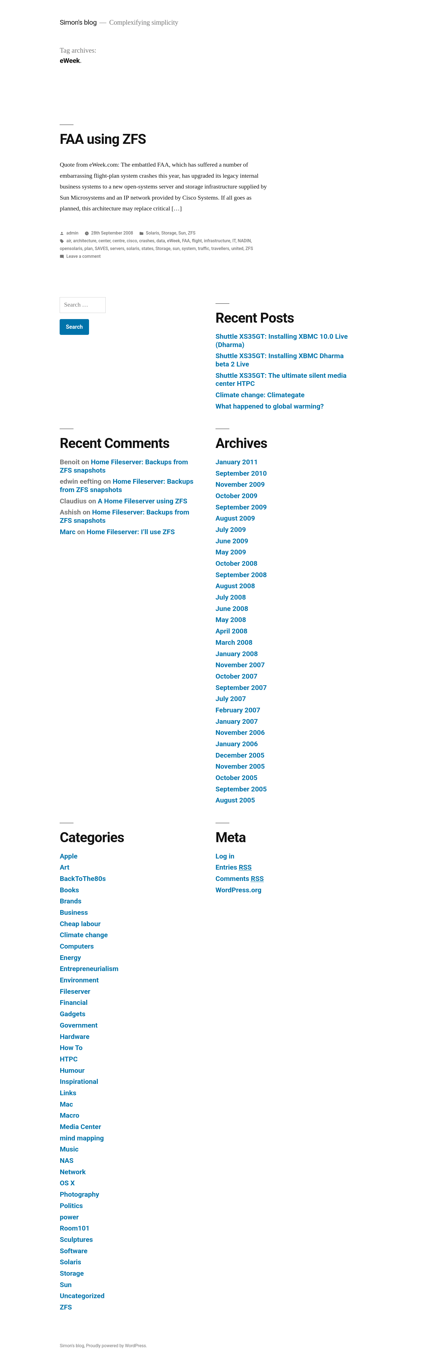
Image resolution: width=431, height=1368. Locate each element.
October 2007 (236, 676)
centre (118, 240)
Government (78, 1025)
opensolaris (71, 248)
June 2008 (232, 609)
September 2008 (241, 575)
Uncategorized (82, 1296)
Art (64, 867)
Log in (225, 856)
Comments (240, 879)
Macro (69, 1115)
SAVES (101, 248)
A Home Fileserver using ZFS (142, 501)
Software (73, 1251)
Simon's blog (78, 22)
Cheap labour (80, 924)
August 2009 (235, 518)
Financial (73, 1002)
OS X (67, 1183)
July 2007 (231, 699)
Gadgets (72, 1014)
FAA (186, 240)
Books (69, 890)
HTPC (69, 1059)
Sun (182, 233)
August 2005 (235, 800)
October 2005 (236, 778)
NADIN (244, 240)
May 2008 (231, 620)
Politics (71, 1206)
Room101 (75, 1228)
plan (88, 248)
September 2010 (241, 473)
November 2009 (240, 484)
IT (234, 240)
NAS (66, 1160)
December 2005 (240, 755)
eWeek (173, 240)
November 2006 (240, 732)
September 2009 (241, 507)
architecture (84, 240)
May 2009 (231, 552)
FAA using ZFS (103, 139)
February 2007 (238, 710)
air (68, 240)
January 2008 (237, 654)
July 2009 (231, 530)
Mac (66, 1104)
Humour (72, 1070)
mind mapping (82, 1138)
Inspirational (79, 1081)
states (147, 248)
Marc (67, 532)
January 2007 (237, 721)
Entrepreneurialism (89, 969)
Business (74, 912)
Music (69, 1149)
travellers (220, 248)
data (160, 240)
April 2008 (231, 631)
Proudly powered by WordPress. (116, 1345)
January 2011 (237, 462)
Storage (168, 233)
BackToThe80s (83, 879)
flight (197, 240)
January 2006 (237, 744)
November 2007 (240, 665)
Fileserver (75, 991)
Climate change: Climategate (260, 395)
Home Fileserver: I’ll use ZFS (131, 532)
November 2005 (240, 766)
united (237, 248)
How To (71, 1048)
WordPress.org (239, 890)
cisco (132, 240)
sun (176, 248)
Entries (234, 867)
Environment (79, 980)
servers (117, 248)
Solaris (152, 233)
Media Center (80, 1127)
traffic (203, 248)
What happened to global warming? (270, 406)
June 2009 (232, 541)
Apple (68, 856)
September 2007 (241, 688)
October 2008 (236, 563)
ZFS (192, 233)
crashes (146, 240)
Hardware (74, 1037)
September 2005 (241, 789)
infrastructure (217, 240)
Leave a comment (83, 256)
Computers (77, 946)
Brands (70, 901)
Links (68, 1093)
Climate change (84, 935)
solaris (133, 248)
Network (73, 1172)
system (189, 248)
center (104, 240)
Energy (70, 958)
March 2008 (234, 642)
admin (72, 233)
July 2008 (231, 597)
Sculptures (76, 1239)
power (69, 1217)
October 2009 (236, 496)
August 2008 (235, 586)
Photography (79, 1194)
